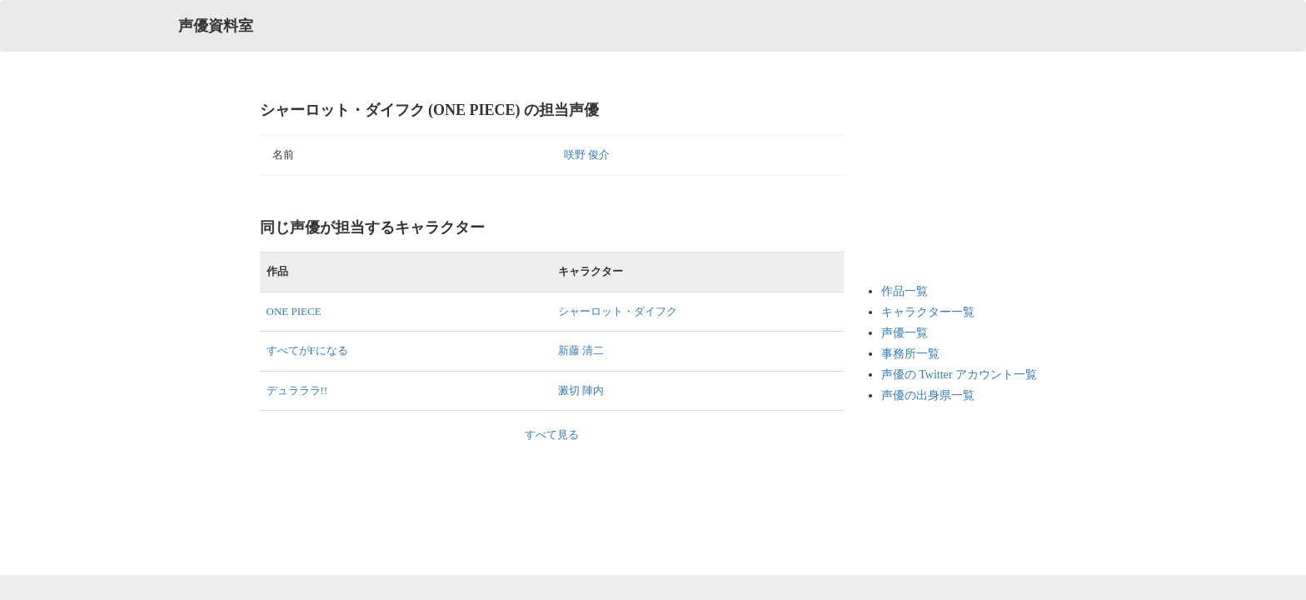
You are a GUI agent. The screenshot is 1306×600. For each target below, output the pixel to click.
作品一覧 (904, 291)
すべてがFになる (307, 350)
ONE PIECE (294, 311)
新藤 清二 (581, 350)
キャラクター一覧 (928, 312)
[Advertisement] (948, 183)
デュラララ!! (297, 390)
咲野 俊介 (587, 154)
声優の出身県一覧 (928, 395)
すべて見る (552, 434)
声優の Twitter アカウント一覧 (959, 374)
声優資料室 (215, 26)
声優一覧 (904, 333)
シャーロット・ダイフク (617, 311)
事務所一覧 (910, 354)
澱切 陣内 (581, 390)
